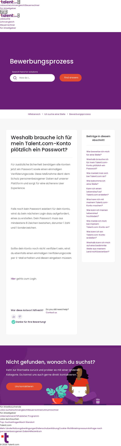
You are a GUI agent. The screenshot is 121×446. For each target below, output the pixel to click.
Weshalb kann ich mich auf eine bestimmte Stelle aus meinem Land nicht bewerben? (98, 247)
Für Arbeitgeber (8, 27)
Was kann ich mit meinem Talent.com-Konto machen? (97, 202)
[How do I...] (32, 78)
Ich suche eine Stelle (54, 114)
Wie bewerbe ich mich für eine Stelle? (97, 153)
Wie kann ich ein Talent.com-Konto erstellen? (95, 234)
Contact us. (51, 312)
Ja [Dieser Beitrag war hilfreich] (13, 316)
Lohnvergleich (7, 21)
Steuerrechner (7, 24)
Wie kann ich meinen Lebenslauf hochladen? (97, 213)
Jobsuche (5, 18)
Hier (13, 279)
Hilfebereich (34, 114)
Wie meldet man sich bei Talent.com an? (97, 175)
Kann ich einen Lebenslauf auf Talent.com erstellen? (97, 191)
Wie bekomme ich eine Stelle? (95, 182)
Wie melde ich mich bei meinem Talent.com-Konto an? (97, 224)
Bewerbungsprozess (80, 114)
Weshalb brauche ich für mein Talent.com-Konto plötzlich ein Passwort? (97, 164)
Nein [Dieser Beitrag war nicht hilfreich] (19, 316)
